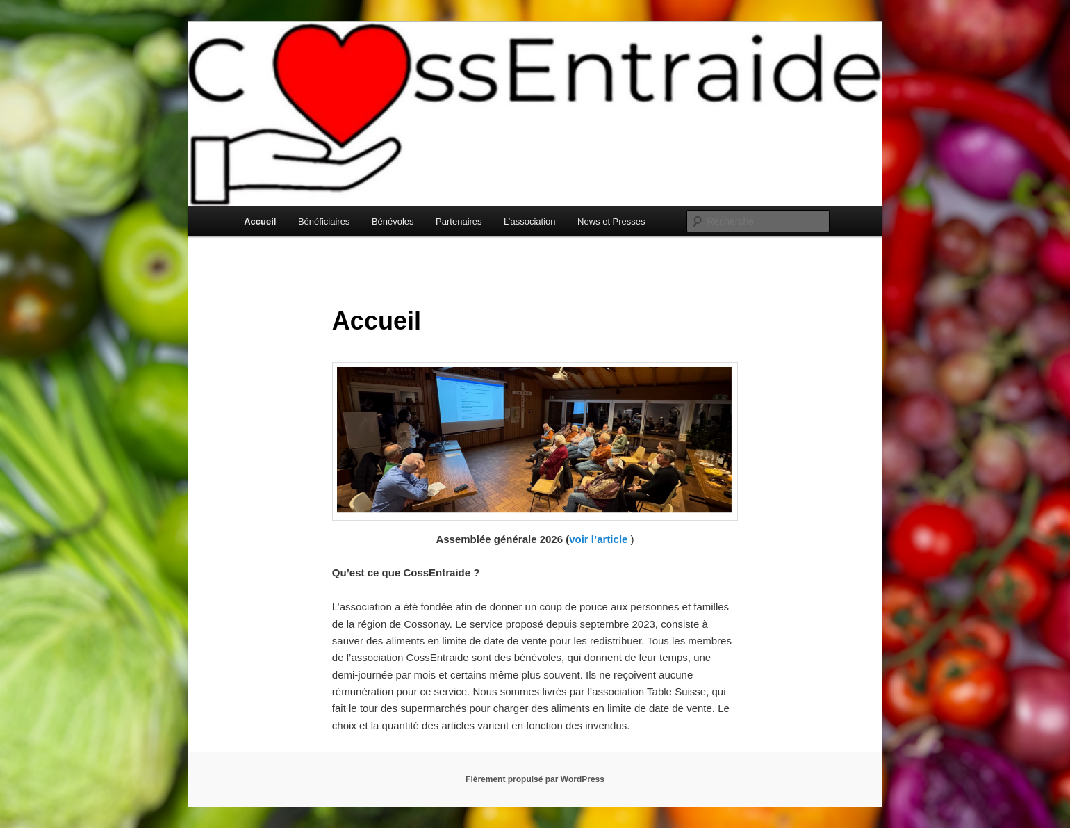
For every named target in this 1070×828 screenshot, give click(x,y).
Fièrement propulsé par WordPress (535, 779)
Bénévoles (393, 221)
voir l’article (598, 539)
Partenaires (458, 221)
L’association (529, 221)
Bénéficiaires (323, 221)
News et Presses (611, 221)
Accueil (260, 221)
